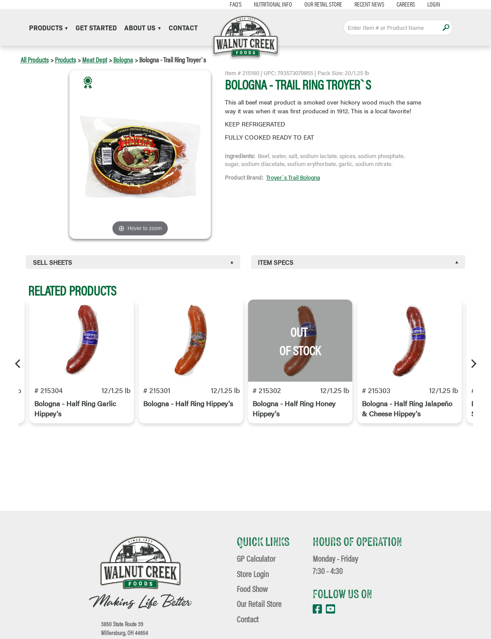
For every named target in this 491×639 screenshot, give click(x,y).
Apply (446, 27)
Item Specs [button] (275, 262)
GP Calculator (256, 558)
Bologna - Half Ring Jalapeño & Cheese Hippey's (407, 408)
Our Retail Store (323, 4)
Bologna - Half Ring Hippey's (188, 403)
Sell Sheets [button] (52, 262)
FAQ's (236, 4)
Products (48, 27)
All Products (35, 59)
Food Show (252, 589)
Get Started (96, 27)
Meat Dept (94, 59)
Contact (183, 27)
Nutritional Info (273, 4)
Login (433, 4)
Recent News (369, 4)
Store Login (253, 574)
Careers (406, 4)
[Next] (473, 363)
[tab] (133, 262)
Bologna (123, 59)
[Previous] (18, 363)
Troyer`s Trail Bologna (293, 177)
